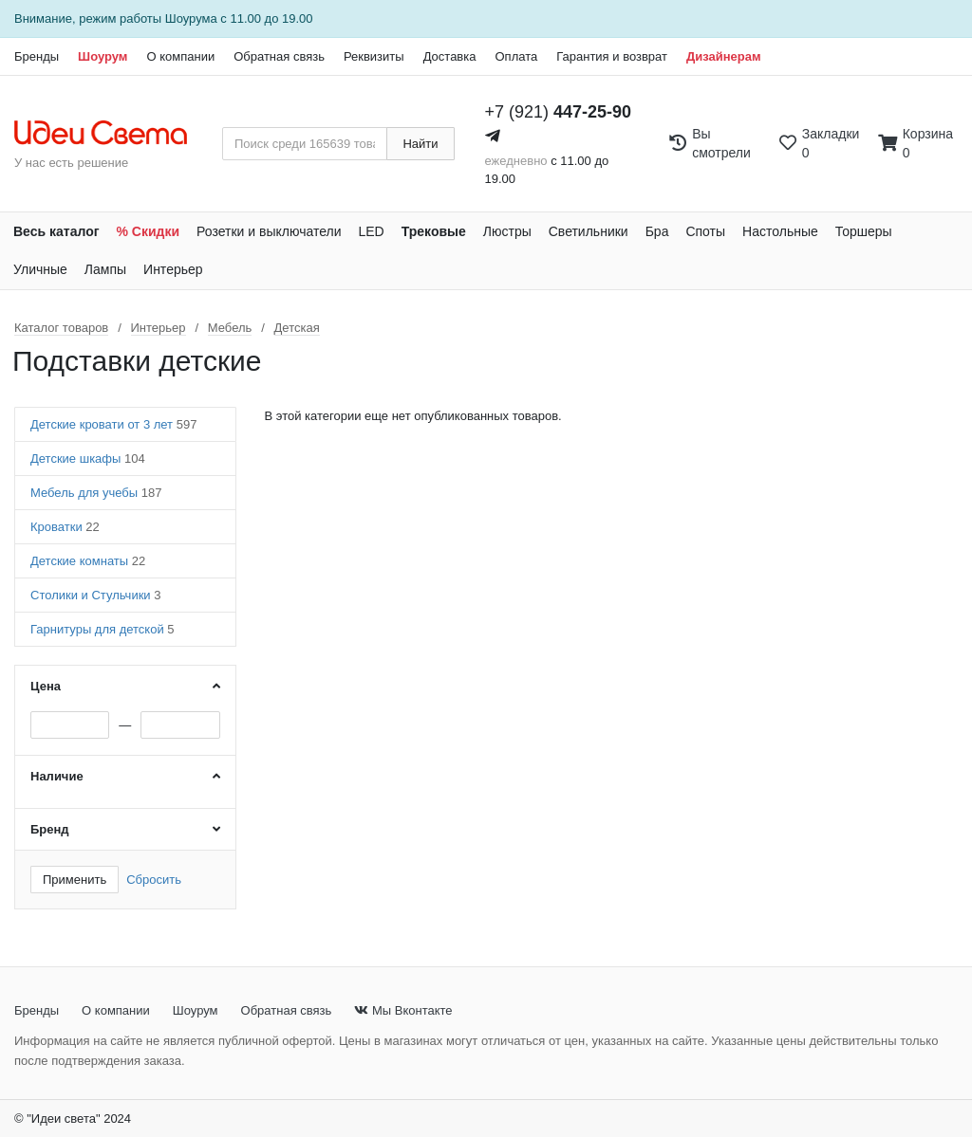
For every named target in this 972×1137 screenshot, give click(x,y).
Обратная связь (279, 56)
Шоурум (102, 56)
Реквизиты (374, 56)
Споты (705, 231)
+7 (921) (558, 111)
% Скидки (148, 231)
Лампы (105, 269)
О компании (180, 56)
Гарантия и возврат (611, 56)
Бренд (49, 829)
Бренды (36, 56)
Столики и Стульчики (95, 595)
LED (370, 231)
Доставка (450, 56)
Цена (45, 686)
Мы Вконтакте (403, 1010)
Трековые (434, 231)
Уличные (40, 269)
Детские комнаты (87, 561)
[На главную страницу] (110, 133)
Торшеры (863, 231)
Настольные (780, 231)
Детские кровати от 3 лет (113, 424)
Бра (657, 231)
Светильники (588, 231)
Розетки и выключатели (268, 231)
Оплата (516, 56)
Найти (420, 144)
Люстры (507, 231)
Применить (74, 879)
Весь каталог (56, 231)
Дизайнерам (723, 56)
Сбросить (153, 879)
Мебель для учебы (95, 493)
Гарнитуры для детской (102, 629)
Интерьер (173, 269)
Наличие (57, 776)
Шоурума (191, 18)
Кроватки (65, 527)
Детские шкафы (87, 458)
